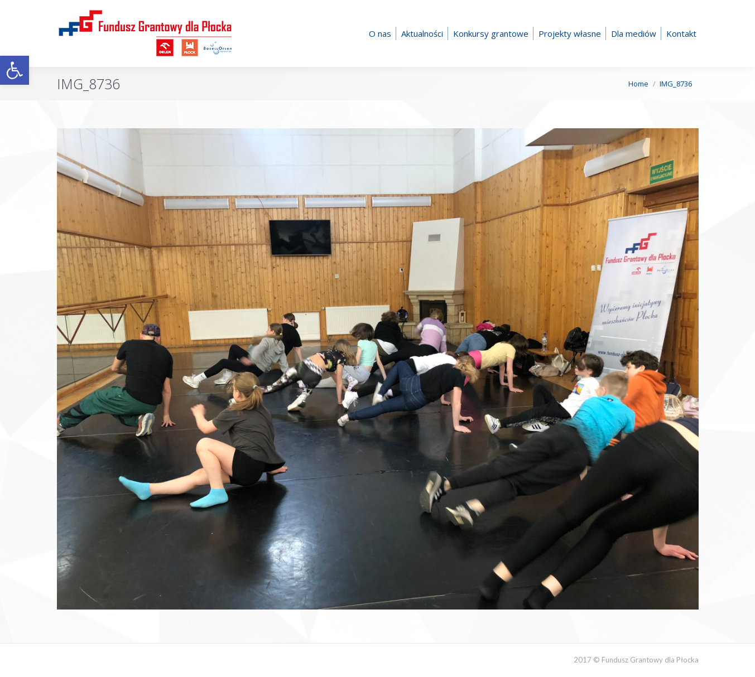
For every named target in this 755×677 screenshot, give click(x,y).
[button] (14, 70)
